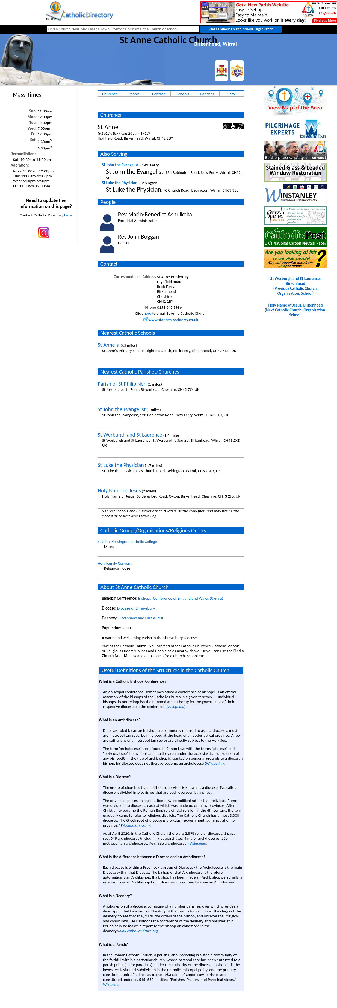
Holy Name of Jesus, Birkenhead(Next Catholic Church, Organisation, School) (295, 310)
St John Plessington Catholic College (127, 541)
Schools (182, 93)
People (134, 93)
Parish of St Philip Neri (122, 383)
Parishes (207, 93)
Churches (109, 93)
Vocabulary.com (135, 825)
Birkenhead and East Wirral (140, 618)
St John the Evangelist (120, 165)
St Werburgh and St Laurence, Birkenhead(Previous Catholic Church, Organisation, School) (295, 286)
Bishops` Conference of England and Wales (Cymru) (180, 598)
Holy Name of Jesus (119, 490)
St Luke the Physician (119, 182)
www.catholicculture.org (137, 930)
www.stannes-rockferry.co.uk (170, 319)
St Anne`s (108, 345)
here (68, 215)
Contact (158, 93)
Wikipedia (176, 706)
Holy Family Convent (115, 563)
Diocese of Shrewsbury (136, 608)
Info (231, 93)
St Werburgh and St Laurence (130, 434)
